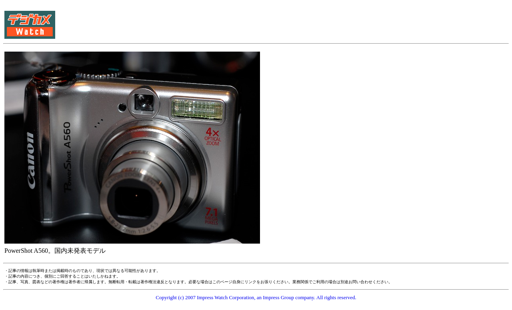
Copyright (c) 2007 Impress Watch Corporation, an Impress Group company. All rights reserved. (256, 297)
